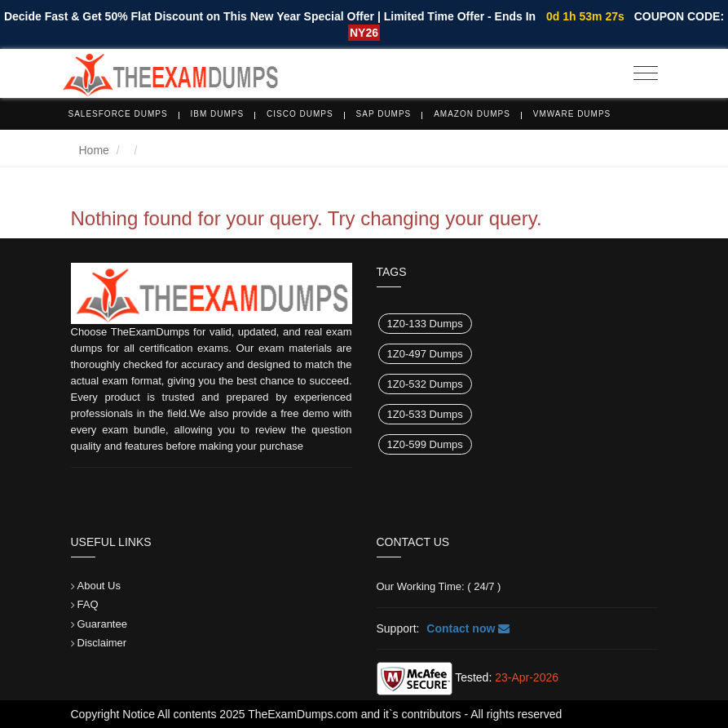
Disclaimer (102, 643)
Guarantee (102, 624)
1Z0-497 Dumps (425, 354)
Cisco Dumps (300, 113)
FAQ (88, 604)
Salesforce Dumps (118, 113)
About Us (99, 585)
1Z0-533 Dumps (425, 414)
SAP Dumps (384, 113)
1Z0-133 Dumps (425, 323)
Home (94, 150)
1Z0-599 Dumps (425, 444)
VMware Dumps (572, 113)
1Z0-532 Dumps (425, 384)
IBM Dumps (218, 113)
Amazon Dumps (472, 113)
